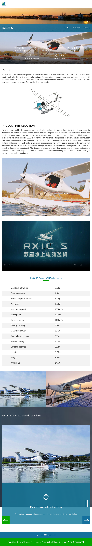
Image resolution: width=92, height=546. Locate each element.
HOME (66, 28)
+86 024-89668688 (47, 535)
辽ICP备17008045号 (76, 542)
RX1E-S (87, 28)
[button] (86, 520)
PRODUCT (76, 28)
